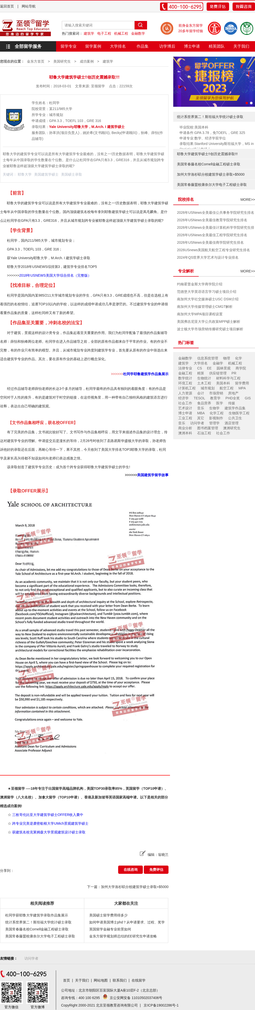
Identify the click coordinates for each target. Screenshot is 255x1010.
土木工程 (204, 383)
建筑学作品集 (235, 408)
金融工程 (185, 373)
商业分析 (185, 428)
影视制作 (216, 418)
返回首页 (7, 6)
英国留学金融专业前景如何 (110, 929)
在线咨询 (131, 870)
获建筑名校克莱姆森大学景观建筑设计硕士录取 (48, 832)
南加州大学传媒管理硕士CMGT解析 (205, 307)
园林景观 (224, 368)
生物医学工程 (239, 413)
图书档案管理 (207, 428)
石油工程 (204, 433)
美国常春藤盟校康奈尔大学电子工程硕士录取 (40, 936)
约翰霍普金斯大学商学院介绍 (199, 284)
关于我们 (241, 46)
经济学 (183, 398)
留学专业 (69, 46)
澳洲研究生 (232, 428)
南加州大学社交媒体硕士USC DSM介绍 (208, 299)
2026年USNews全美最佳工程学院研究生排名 (212, 235)
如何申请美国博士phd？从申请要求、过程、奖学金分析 (127, 923)
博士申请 (192, 46)
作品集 (143, 46)
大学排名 (118, 46)
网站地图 (101, 980)
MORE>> (248, 200)
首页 (66, 980)
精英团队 (217, 46)
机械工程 (121, 33)
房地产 (233, 393)
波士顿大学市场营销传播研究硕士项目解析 (210, 329)
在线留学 (139, 980)
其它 (200, 418)
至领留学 (98, 86)
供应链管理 (218, 373)
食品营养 (204, 403)
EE (209, 368)
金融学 (218, 363)
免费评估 (156, 870)
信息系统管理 (207, 358)
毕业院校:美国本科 (193, 127)
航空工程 (227, 388)
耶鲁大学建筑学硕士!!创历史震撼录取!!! (207, 154)
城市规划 (208, 388)
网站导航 (29, 6)
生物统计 (204, 378)
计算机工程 (187, 388)
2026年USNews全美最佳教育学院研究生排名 (212, 220)
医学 (219, 403)
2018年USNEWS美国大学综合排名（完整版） (55, 275)
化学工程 (217, 413)
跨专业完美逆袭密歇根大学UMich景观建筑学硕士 (50, 823)
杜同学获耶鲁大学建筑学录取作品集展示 (36, 915)
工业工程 (185, 418)
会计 (200, 393)
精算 (200, 373)
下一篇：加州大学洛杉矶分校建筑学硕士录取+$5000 (128, 887)
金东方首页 (35, 61)
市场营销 (216, 393)
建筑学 (89, 33)
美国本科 (223, 383)
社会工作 (185, 403)
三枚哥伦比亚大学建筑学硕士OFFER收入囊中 (47, 815)
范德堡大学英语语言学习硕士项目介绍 (206, 292)
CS (199, 368)
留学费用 (242, 383)
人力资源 (185, 393)
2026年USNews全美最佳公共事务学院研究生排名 (215, 213)
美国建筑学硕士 (46, 174)
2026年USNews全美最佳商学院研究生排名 (210, 242)
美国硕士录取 (71, 174)
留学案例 (93, 46)
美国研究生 (62, 61)
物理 (226, 358)
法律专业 (185, 368)
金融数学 (138, 33)
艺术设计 (185, 408)
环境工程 (185, 383)
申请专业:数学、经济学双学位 (202, 138)
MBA (201, 413)
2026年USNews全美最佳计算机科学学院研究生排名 (215, 228)
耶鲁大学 (25, 174)
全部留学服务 (28, 46)
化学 (238, 358)
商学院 (241, 368)
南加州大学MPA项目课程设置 (200, 314)
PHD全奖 (233, 398)
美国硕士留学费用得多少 (108, 915)
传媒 (231, 403)
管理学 (214, 423)
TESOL (199, 398)
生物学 (214, 408)
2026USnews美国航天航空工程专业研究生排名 (213, 250)
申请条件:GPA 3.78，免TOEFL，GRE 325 (212, 133)
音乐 (200, 408)
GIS (248, 398)
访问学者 (197, 423)
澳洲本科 (185, 433)
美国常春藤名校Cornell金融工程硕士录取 (37, 929)
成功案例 (87, 61)
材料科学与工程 (228, 378)
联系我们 (120, 980)
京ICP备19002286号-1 (161, 1005)
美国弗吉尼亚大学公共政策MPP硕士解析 (208, 322)
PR (234, 373)
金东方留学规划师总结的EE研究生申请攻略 (123, 936)
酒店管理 (232, 423)
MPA (242, 388)
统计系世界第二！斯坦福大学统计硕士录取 (38, 922)
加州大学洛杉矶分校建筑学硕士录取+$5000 (211, 174)
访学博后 (167, 46)
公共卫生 (235, 418)
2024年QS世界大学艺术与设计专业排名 (208, 257)
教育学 (215, 398)
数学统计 (185, 378)
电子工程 (104, 33)
